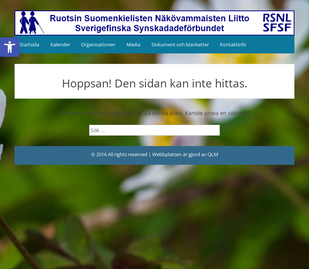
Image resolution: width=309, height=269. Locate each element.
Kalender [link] (60, 44)
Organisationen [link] (98, 44)
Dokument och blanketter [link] (180, 44)
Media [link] (133, 44)
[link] (9, 47)
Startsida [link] (29, 44)
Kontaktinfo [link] (233, 44)
